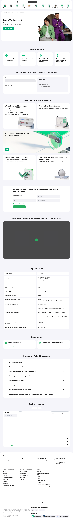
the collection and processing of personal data (29, 203)
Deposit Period (8, 85)
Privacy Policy (40, 502)
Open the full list (10, 445)
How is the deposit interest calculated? (36, 389)
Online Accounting (24, 475)
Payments (43, 6)
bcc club (62, 6)
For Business (41, 2)
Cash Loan (5, 475)
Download (11, 346)
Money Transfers (36, 6)
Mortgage (5, 6)
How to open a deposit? (36, 362)
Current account (23, 471)
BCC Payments (23, 477)
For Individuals (32, 2)
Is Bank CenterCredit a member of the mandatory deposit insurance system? (36, 394)
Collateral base (40, 494)
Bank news (39, 482)
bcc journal (39, 489)
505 (13, 2)
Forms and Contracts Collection (43, 484)
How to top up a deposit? (36, 385)
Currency (7, 77)
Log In (68, 2)
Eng (63, 2)
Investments (29, 6)
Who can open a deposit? (36, 367)
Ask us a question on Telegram (60, 463)
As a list (64, 413)
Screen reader (40, 500)
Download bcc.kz (36, 516)
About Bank (39, 471)
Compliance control (41, 491)
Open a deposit (8, 28)
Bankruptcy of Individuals (8, 485)
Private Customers (6, 12)
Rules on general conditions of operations (43, 487)
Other (68, 6)
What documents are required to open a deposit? (36, 371)
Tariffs (49, 6)
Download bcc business (49, 516)
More (7, 149)
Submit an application (19, 206)
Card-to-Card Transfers (8, 477)
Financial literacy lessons (42, 498)
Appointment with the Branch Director (43, 474)
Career (38, 476)
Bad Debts (5, 483)
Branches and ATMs (41, 480)
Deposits (23, 6)
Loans (17, 6)
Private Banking (55, 6)
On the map (56, 413)
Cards (11, 6)
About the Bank (27, 2)
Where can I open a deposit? (36, 380)
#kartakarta (5, 479)
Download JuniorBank (62, 516)
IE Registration (23, 473)
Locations (20, 2)
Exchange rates (40, 496)
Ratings (38, 478)
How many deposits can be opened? (36, 376)
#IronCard (5, 481)
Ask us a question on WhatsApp (60, 459)
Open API (22, 479)
